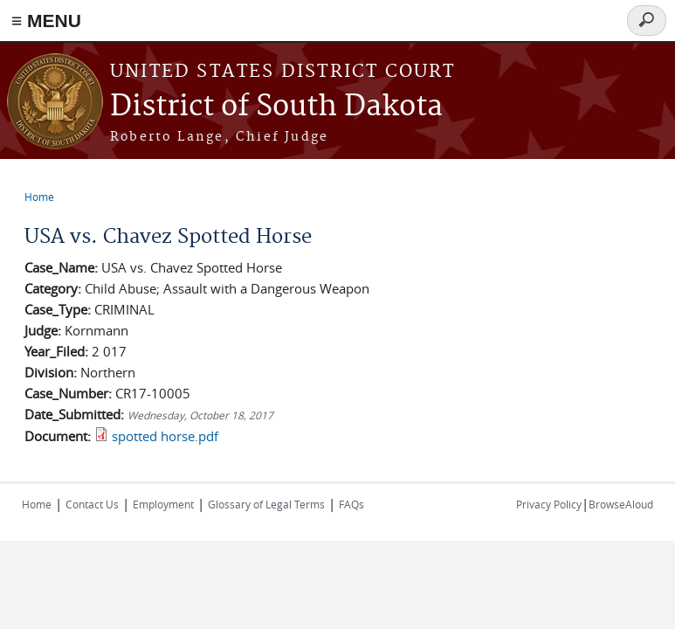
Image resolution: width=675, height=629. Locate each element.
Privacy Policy (549, 504)
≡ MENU (46, 20)
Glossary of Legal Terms (266, 504)
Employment (163, 504)
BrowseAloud (621, 504)
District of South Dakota (276, 107)
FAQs (351, 504)
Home (39, 197)
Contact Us (92, 504)
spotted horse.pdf (165, 436)
